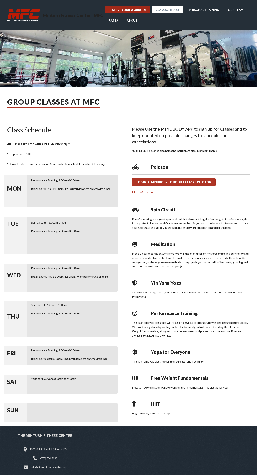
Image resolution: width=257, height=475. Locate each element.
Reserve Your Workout (128, 9)
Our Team (235, 9)
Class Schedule (168, 9)
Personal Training (204, 9)
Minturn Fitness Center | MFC (73, 15)
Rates (113, 20)
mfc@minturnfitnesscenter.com (48, 467)
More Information (143, 192)
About (132, 20)
